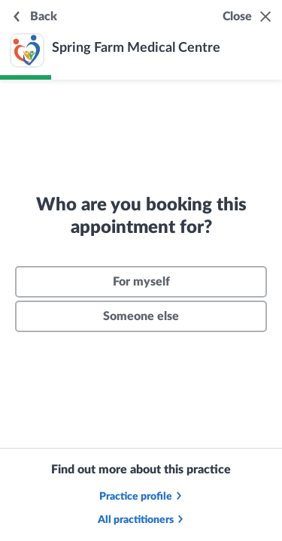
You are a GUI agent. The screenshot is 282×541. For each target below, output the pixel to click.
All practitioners (141, 520)
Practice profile (141, 496)
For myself (141, 282)
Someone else (141, 316)
